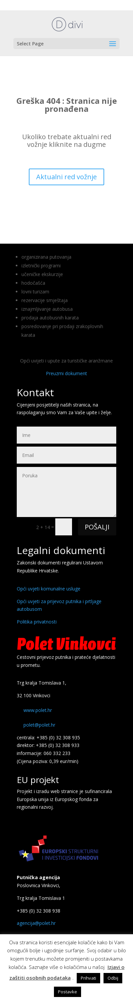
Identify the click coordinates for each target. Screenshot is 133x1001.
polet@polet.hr (39, 725)
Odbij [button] (113, 978)
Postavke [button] (67, 992)
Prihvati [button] (88, 978)
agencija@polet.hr (36, 923)
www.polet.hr (37, 710)
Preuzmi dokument (66, 373)
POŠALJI (97, 526)
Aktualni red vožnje (66, 176)
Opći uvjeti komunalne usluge (48, 588)
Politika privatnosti (37, 621)
